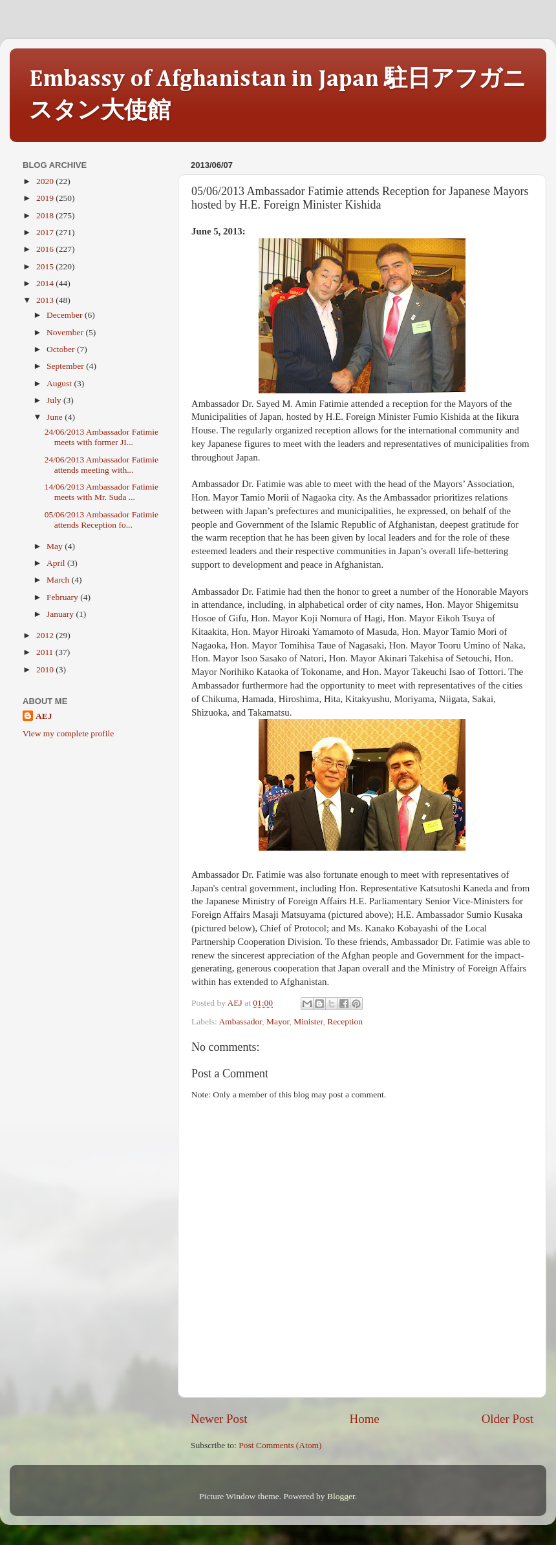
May (56, 546)
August (60, 383)
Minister (308, 1021)
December (66, 315)
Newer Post (219, 1419)
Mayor (277, 1021)
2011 (46, 652)
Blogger (341, 1496)
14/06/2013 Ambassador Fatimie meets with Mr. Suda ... (101, 492)
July (55, 400)
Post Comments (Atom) (280, 1445)
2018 (46, 215)
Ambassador (240, 1021)
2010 (46, 669)
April (57, 563)
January (61, 614)
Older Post (507, 1419)
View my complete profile (68, 733)
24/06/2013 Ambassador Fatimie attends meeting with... (101, 465)
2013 (46, 300)
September (66, 366)
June (56, 417)
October (62, 349)
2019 (46, 198)
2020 (46, 181)
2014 (46, 283)
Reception (345, 1021)
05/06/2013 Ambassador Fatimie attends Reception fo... (101, 520)
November (66, 332)
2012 (46, 635)
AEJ (44, 716)
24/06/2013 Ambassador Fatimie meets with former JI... (101, 437)
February (63, 597)
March (59, 580)
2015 (46, 266)
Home (365, 1419)
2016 (46, 249)
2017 (46, 232)
